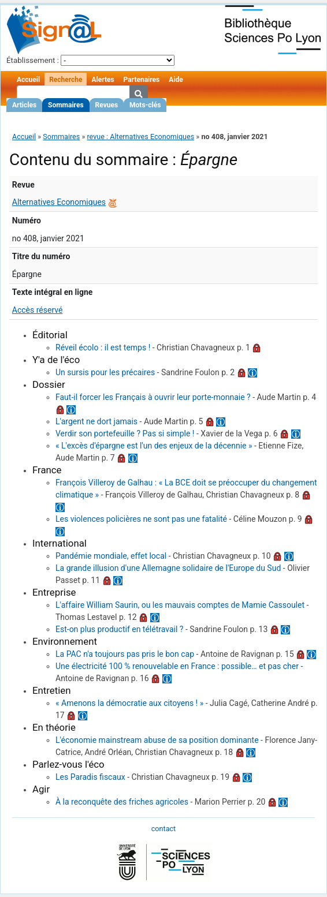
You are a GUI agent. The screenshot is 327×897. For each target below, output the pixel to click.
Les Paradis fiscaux (90, 777)
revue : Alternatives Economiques (140, 136)
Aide (176, 80)
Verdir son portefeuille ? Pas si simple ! (124, 433)
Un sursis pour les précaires (105, 372)
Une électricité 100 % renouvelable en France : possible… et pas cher (177, 666)
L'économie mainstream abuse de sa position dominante (157, 740)
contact (163, 828)
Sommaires (65, 105)
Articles (24, 105)
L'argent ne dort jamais (96, 421)
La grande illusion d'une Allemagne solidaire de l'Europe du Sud (168, 568)
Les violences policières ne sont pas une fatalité (141, 519)
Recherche (65, 80)
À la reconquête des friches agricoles (121, 801)
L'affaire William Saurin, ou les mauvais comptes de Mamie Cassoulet (179, 605)
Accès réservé (37, 310)
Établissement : (32, 60)
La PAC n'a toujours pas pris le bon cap (124, 654)
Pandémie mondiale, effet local (110, 555)
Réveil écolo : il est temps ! (102, 347)
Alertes (102, 80)
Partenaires (142, 80)
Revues (106, 105)
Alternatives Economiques (59, 202)
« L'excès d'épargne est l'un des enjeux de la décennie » (153, 445)
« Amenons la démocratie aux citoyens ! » (129, 703)
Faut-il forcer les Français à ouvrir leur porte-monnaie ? (153, 397)
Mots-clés (145, 105)
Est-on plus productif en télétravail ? (119, 629)
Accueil (28, 80)
